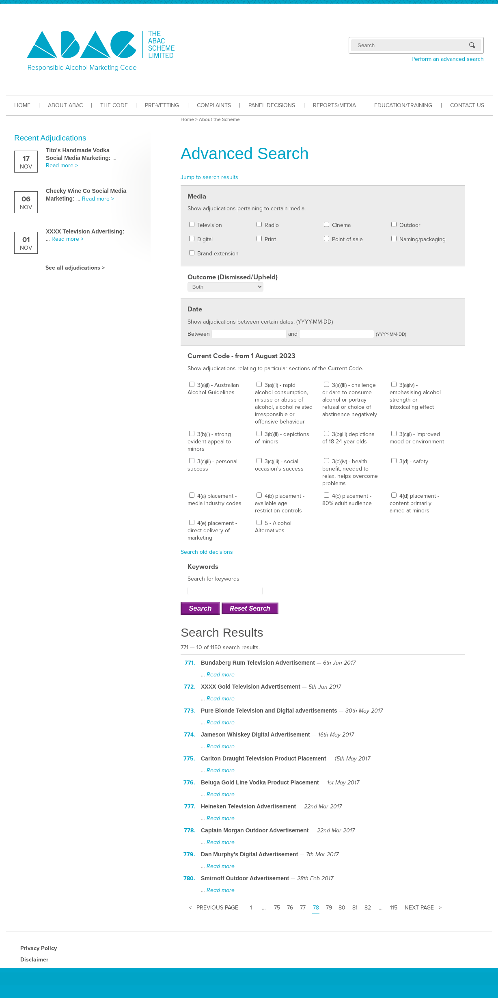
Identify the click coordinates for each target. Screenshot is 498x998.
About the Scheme (219, 119)
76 (290, 907)
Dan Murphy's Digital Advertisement (249, 854)
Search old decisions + (209, 552)
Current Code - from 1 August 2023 (241, 356)
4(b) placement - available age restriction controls (279, 503)
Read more (221, 674)
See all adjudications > (75, 267)
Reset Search (250, 608)
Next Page (419, 907)
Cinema (337, 225)
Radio (268, 225)
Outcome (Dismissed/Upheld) (233, 277)
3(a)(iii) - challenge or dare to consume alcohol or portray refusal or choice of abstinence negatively (349, 400)
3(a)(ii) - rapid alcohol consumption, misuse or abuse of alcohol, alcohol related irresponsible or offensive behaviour (284, 403)
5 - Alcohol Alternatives (273, 527)
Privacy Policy (38, 948)
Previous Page (217, 907)
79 (329, 907)
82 (367, 907)
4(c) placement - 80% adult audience (347, 500)
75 (277, 907)
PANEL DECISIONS (271, 105)
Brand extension (214, 253)
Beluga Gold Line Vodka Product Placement (260, 782)
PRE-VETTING (162, 105)
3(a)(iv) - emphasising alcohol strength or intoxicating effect (415, 396)
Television (205, 225)
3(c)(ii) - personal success (212, 465)
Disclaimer (34, 959)
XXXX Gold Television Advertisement (250, 686)
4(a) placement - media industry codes (214, 500)
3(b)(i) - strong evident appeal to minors (209, 441)
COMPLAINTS (214, 105)
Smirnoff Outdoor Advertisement (245, 878)
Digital (201, 239)
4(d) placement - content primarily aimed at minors (414, 503)
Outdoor (405, 225)
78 (316, 907)
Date (195, 309)
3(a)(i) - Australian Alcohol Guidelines (213, 389)
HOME (22, 105)
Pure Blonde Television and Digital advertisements (269, 710)
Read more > (62, 165)
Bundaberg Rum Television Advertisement (258, 662)
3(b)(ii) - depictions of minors (282, 438)
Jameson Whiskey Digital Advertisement (255, 734)
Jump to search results (209, 177)
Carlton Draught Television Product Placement (263, 758)
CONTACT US (467, 105)
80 (341, 907)
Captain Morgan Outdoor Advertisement (255, 830)
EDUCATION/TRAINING (403, 105)
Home (187, 119)
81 (355, 907)
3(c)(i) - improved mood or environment (417, 438)
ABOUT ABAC (65, 105)
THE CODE (114, 105)
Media (197, 196)
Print (266, 239)
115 (393, 907)
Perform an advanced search (448, 59)
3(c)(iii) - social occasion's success (279, 465)
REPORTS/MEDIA (334, 105)
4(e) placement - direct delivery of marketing (212, 530)
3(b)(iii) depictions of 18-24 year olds (348, 438)
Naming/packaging (418, 239)
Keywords (203, 567)
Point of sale (343, 239)
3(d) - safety (409, 461)
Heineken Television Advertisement (248, 806)
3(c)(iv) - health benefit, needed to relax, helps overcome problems (350, 472)
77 (303, 907)
